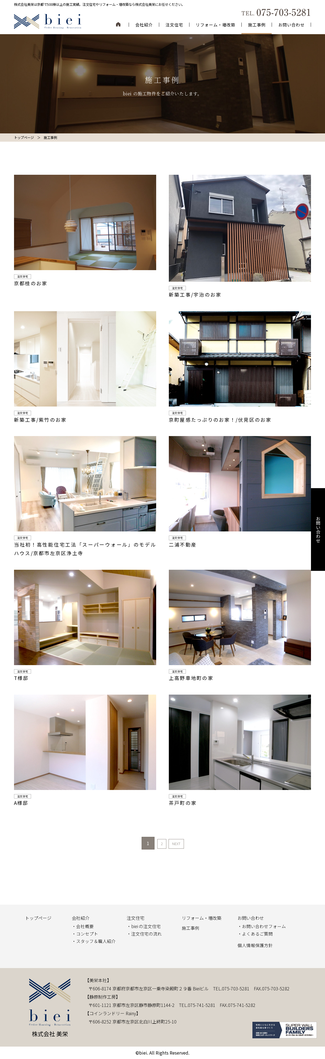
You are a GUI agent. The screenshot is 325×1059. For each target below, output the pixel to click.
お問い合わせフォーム (264, 926)
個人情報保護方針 (255, 945)
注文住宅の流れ (146, 934)
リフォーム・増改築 (215, 25)
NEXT (178, 843)
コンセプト (87, 934)
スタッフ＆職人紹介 (96, 941)
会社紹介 (144, 25)
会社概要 (85, 926)
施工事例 (257, 25)
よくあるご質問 (257, 934)
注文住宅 (174, 25)
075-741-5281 (201, 1005)
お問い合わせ (291, 25)
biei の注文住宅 (146, 926)
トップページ (38, 918)
